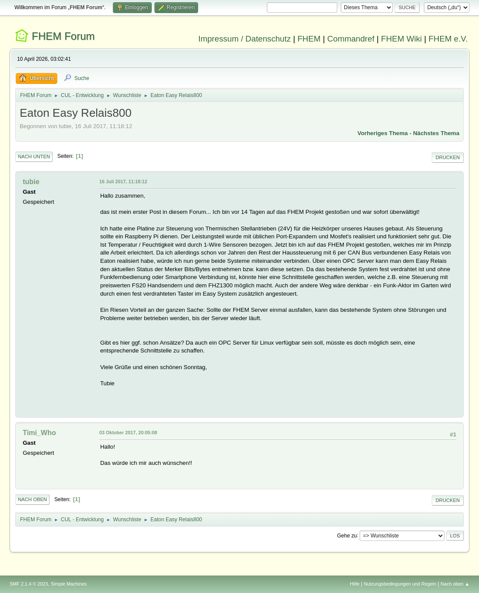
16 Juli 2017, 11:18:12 (123, 181)
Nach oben (32, 499)
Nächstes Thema (436, 133)
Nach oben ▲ (455, 583)
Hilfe (355, 583)
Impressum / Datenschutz (244, 38)
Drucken (448, 157)
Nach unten (34, 156)
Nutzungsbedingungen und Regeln (400, 583)
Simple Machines (69, 583)
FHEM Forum (63, 36)
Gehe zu (347, 535)
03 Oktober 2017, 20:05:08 (128, 432)
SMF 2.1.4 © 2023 (29, 583)
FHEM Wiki (401, 38)
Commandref (350, 38)
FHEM (309, 38)
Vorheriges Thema (382, 133)
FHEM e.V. (448, 38)
